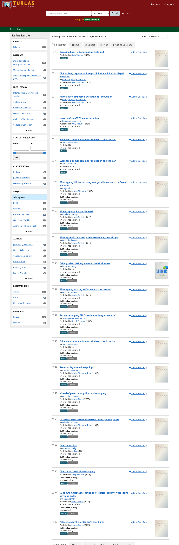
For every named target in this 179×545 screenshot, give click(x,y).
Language (170, 4)
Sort (144, 36)
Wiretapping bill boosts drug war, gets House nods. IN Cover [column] (93, 184)
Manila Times (77, 399)
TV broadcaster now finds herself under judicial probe (89, 419)
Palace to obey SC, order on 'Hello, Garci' (82, 521)
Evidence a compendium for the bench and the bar (88, 139)
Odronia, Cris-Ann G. (71, 396)
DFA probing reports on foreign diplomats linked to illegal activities (92, 75)
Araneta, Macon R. (70, 370)
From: (16, 143)
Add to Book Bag (123, 45)
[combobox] (68, 13)
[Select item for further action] (53, 52)
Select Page (60, 44)
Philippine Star (78, 474)
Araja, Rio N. (67, 188)
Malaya (74, 451)
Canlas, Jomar (68, 498)
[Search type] (100, 13)
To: (31, 143)
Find (115, 13)
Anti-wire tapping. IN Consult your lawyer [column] (88, 315)
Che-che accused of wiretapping (77, 471)
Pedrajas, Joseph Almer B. (74, 79)
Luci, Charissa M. (70, 240)
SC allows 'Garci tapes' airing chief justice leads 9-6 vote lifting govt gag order (94, 494)
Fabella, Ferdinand (70, 422)
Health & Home (78, 321)
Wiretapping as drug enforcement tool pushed (85, 289)
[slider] (14, 153)
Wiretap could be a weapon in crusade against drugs (89, 237)
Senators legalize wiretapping (76, 367)
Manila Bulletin (78, 82)
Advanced (126, 13)
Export (90, 45)
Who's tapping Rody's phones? (76, 211)
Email (76, 45)
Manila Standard (78, 191)
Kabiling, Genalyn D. (71, 214)
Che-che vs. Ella (68, 445)
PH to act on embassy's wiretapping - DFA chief (86, 96)
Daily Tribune (77, 55)
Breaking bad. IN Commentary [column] (82, 52)
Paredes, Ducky (69, 448)
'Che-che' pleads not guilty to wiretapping (83, 393)
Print (104, 45)
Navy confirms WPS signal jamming (79, 118)
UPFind (9, 3)
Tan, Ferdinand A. (70, 142)
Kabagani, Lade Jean (71, 121)
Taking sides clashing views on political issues (85, 263)
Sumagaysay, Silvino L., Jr (73, 318)
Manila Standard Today (81, 373)
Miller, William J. (69, 266)
